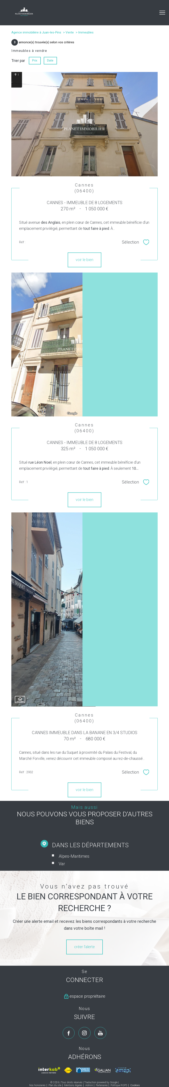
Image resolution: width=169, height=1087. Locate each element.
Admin (89, 1085)
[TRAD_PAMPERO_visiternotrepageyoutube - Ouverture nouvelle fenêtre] (100, 1033)
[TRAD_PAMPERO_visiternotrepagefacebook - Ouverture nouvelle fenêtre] (69, 1033)
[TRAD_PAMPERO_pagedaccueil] (24, 14)
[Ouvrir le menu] (162, 12)
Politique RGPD (119, 1085)
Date (50, 60)
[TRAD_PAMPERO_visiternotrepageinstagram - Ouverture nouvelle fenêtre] (84, 1033)
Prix (34, 60)
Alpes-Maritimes (74, 867)
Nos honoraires (37, 1085)
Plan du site (55, 1085)
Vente (70, 32)
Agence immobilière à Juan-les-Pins (36, 32)
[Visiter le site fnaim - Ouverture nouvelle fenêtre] (68, 1070)
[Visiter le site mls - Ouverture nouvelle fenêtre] (83, 1070)
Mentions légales (73, 1085)
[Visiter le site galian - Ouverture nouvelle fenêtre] (103, 1070)
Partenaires (102, 1085)
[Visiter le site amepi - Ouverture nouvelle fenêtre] (123, 1070)
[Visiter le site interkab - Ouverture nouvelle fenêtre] (49, 1070)
